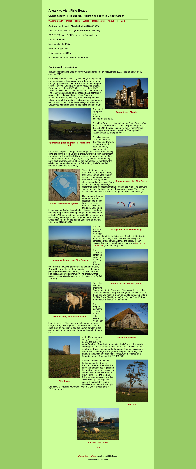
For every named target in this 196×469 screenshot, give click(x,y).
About (111, 21)
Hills (77, 21)
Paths (69, 21)
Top (98, 447)
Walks (86, 21)
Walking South (56, 21)
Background (98, 21)
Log (123, 21)
